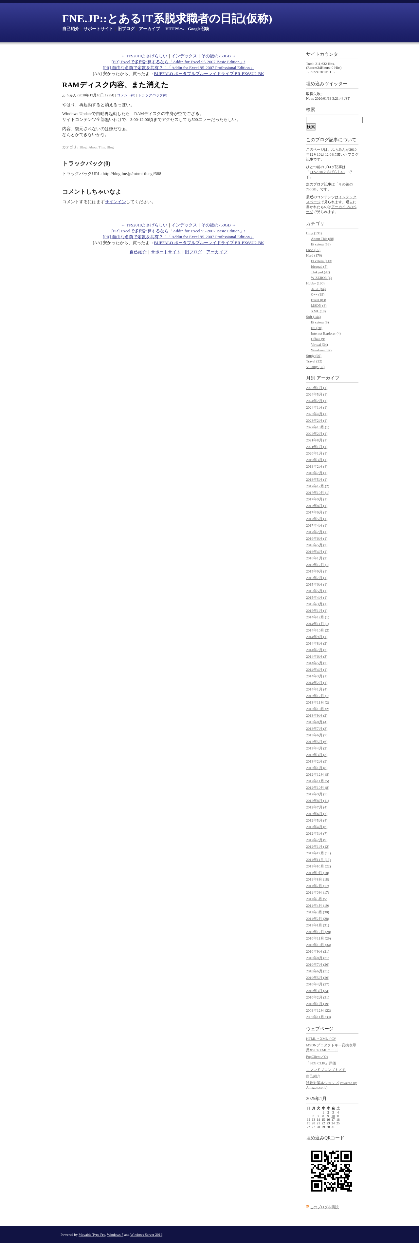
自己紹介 (70, 28)
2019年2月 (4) (316, 466)
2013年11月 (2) (317, 702)
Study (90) (313, 356)
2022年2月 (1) (316, 434)
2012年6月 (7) (316, 814)
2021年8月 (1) (316, 440)
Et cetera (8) (320, 322)
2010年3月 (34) (317, 991)
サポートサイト (98, 28)
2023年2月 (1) (316, 420)
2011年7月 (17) (317, 886)
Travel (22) (314, 361)
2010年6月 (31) (317, 971)
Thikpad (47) (320, 272)
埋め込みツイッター (326, 83)
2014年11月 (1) (317, 624)
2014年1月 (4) (316, 689)
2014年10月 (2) (317, 630)
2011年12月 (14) (318, 853)
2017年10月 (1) (317, 493)
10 (333, 1116)
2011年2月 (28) (317, 919)
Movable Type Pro (92, 1234)
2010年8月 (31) (317, 958)
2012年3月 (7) (316, 833)
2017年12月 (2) (317, 486)
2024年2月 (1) (316, 401)
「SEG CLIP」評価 (321, 1063)
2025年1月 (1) (316, 388)
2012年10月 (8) (317, 787)
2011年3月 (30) (317, 912)
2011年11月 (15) (318, 860)
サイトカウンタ (322, 54)
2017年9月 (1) (316, 499)
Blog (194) (314, 233)
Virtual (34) (319, 344)
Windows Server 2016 (146, 1234)
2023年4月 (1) (316, 414)
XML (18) (318, 311)
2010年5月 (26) (317, 978)
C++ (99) (317, 294)
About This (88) (322, 239)
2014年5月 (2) (316, 663)
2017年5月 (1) (316, 519)
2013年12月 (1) (317, 696)
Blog (110, 147)
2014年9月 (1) (316, 637)
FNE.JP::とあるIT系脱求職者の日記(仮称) (167, 18)
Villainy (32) (315, 367)
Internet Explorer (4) (326, 333)
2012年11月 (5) (317, 781)
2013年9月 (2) (316, 715)
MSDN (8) (318, 305)
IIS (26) (316, 328)
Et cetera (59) (321, 244)
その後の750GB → (218, 55)
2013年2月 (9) (316, 761)
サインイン (115, 201)
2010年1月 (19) (317, 1004)
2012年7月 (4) (316, 807)
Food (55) (313, 250)
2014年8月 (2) (316, 643)
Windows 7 (115, 1234)
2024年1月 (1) (316, 407)
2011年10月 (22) (318, 866)
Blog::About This (92, 147)
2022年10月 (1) (317, 427)
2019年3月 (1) (316, 460)
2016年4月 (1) (316, 552)
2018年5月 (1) (316, 479)
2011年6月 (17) (317, 892)
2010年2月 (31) (317, 997)
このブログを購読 (324, 1207)
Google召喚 (198, 28)
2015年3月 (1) (316, 604)
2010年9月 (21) (317, 951)
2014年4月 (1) (316, 669)
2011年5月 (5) (316, 899)
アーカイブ (149, 28)
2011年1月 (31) (317, 925)
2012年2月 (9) (316, 840)
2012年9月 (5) (316, 794)
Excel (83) (318, 300)
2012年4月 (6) (316, 827)
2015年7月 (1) (316, 578)
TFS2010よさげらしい (327, 172)
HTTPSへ (174, 28)
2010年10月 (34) (318, 945)
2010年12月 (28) (318, 932)
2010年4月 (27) (317, 984)
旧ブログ (126, 28)
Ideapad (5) (319, 266)
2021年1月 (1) (316, 447)
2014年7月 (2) (316, 650)
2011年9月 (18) (317, 873)
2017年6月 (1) (316, 512)
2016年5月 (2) (316, 545)
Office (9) (318, 339)
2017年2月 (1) (316, 532)
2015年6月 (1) (316, 584)
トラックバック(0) (152, 95)
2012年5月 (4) (316, 820)
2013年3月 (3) (316, 755)
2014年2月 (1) (316, 683)
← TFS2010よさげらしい (144, 55)
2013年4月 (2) (316, 748)
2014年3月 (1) (316, 676)
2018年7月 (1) (316, 473)
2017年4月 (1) (316, 525)
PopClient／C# (317, 1056)
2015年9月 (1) (316, 571)
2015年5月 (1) (316, 591)
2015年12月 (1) (317, 565)
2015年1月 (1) (316, 610)
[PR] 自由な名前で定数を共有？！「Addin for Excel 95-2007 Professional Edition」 (178, 67)
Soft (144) (313, 317)
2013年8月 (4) (316, 722)
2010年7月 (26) (317, 964)
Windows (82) (321, 350)
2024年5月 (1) (316, 394)
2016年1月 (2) (316, 558)
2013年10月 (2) (317, 709)
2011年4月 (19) (317, 905)
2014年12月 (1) (317, 617)
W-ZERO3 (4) (321, 278)
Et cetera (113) (321, 261)
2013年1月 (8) (316, 768)
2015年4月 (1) (316, 597)
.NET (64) (318, 289)
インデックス (184, 55)
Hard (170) (314, 255)
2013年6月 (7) (316, 735)
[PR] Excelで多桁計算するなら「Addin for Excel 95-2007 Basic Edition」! (179, 61)
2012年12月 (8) (317, 774)
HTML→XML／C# (321, 1038)
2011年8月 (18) (317, 879)
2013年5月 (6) (316, 742)
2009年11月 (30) (318, 1017)
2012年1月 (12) (317, 846)
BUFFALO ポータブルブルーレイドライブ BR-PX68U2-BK (209, 73)
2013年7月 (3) (316, 728)
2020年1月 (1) (316, 453)
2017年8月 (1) (316, 506)
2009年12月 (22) (318, 1010)
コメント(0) (126, 95)
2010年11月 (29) (318, 938)
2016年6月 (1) (316, 538)
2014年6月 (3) (316, 656)
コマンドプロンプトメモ (326, 1070)
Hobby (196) (315, 283)
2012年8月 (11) (317, 801)
